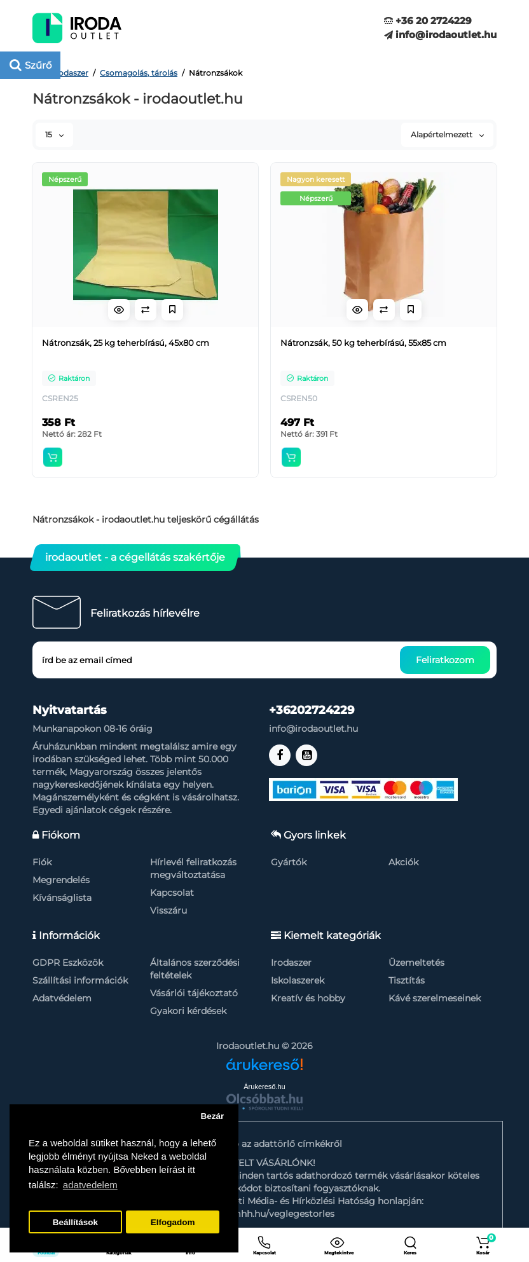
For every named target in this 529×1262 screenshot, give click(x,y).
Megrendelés (61, 880)
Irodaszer (291, 962)
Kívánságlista (62, 897)
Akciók (403, 862)
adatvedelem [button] (90, 1184)
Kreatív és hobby (308, 998)
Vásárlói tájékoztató (194, 993)
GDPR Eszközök (67, 962)
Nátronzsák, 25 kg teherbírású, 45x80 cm (125, 343)
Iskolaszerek (297, 980)
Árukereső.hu (264, 1086)
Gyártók (288, 862)
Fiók (42, 862)
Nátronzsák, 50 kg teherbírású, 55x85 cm (363, 343)
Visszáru (168, 910)
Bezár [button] (212, 1116)
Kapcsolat (172, 892)
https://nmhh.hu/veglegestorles (264, 1213)
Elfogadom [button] (173, 1222)
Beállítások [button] (75, 1222)
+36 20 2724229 (428, 21)
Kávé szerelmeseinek (434, 998)
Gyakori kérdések (188, 1011)
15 (54, 134)
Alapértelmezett (447, 134)
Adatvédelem (62, 998)
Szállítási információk (80, 980)
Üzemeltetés (416, 962)
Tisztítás (406, 980)
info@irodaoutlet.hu (440, 35)
